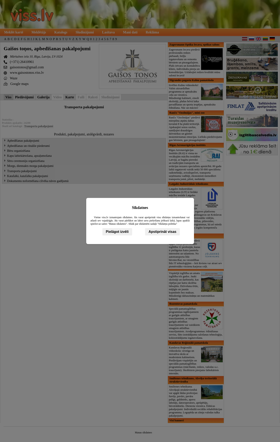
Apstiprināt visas (162, 232)
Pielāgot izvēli (117, 232)
